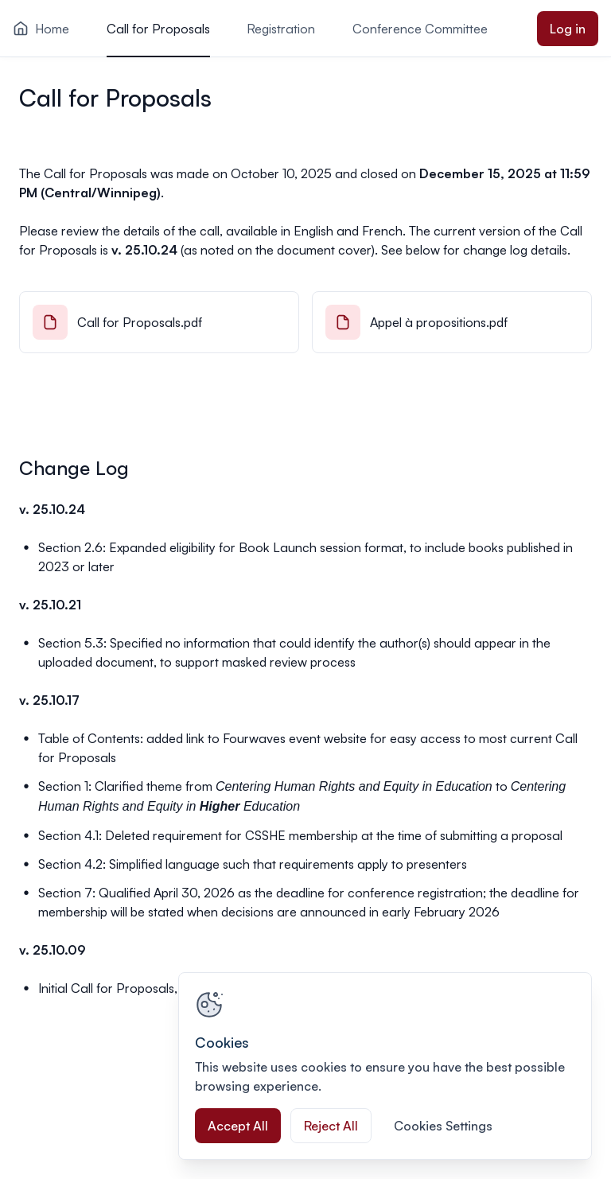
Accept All (238, 1126)
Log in (568, 29)
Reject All (331, 1126)
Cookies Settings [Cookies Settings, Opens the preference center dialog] (443, 1126)
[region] (385, 1066)
